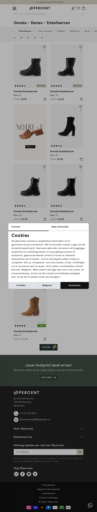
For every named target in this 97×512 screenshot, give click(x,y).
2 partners (79, 248)
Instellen (21, 285)
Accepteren (74, 285)
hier (54, 269)
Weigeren (47, 285)
